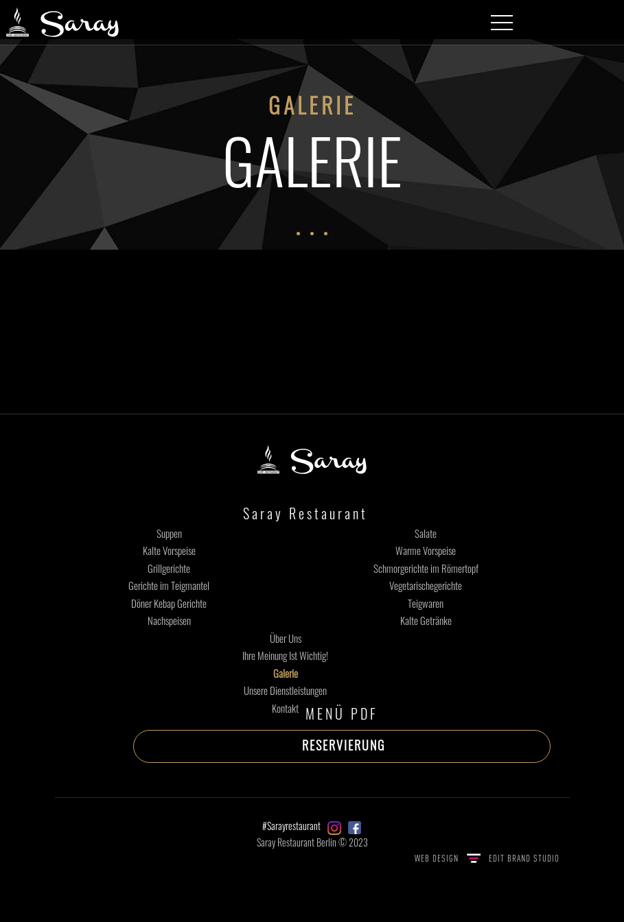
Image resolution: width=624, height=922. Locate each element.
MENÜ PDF (341, 713)
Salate (426, 533)
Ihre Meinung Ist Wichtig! (285, 655)
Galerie (285, 673)
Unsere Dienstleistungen (285, 690)
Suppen (169, 533)
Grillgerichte (169, 568)
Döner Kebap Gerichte (169, 603)
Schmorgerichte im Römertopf (425, 568)
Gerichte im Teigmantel (168, 585)
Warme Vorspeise (425, 550)
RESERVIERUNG (343, 745)
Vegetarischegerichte (425, 585)
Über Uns (285, 638)
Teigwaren (425, 603)
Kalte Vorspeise (169, 550)
